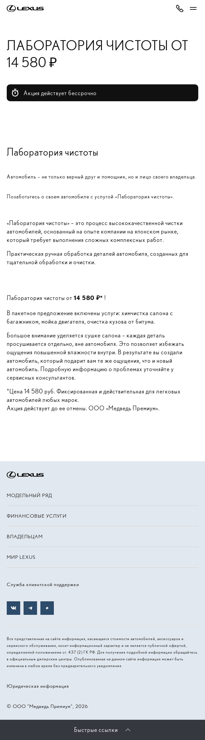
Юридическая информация (38, 686)
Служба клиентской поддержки (43, 584)
